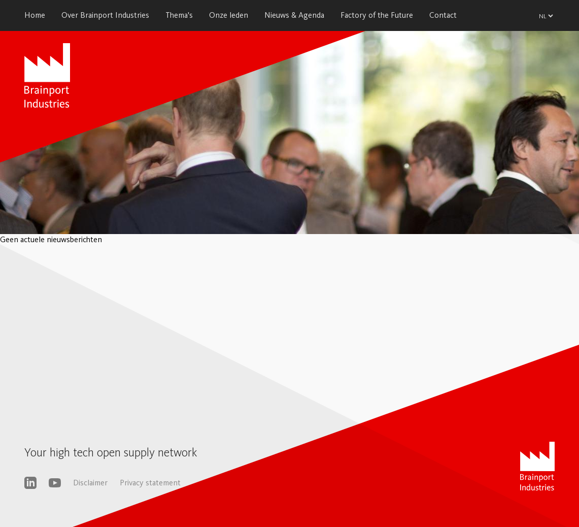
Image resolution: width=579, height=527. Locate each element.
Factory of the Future (376, 15)
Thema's (179, 15)
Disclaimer (90, 482)
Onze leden (228, 15)
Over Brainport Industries (105, 15)
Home (34, 15)
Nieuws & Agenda (294, 15)
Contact (443, 15)
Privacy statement (150, 482)
